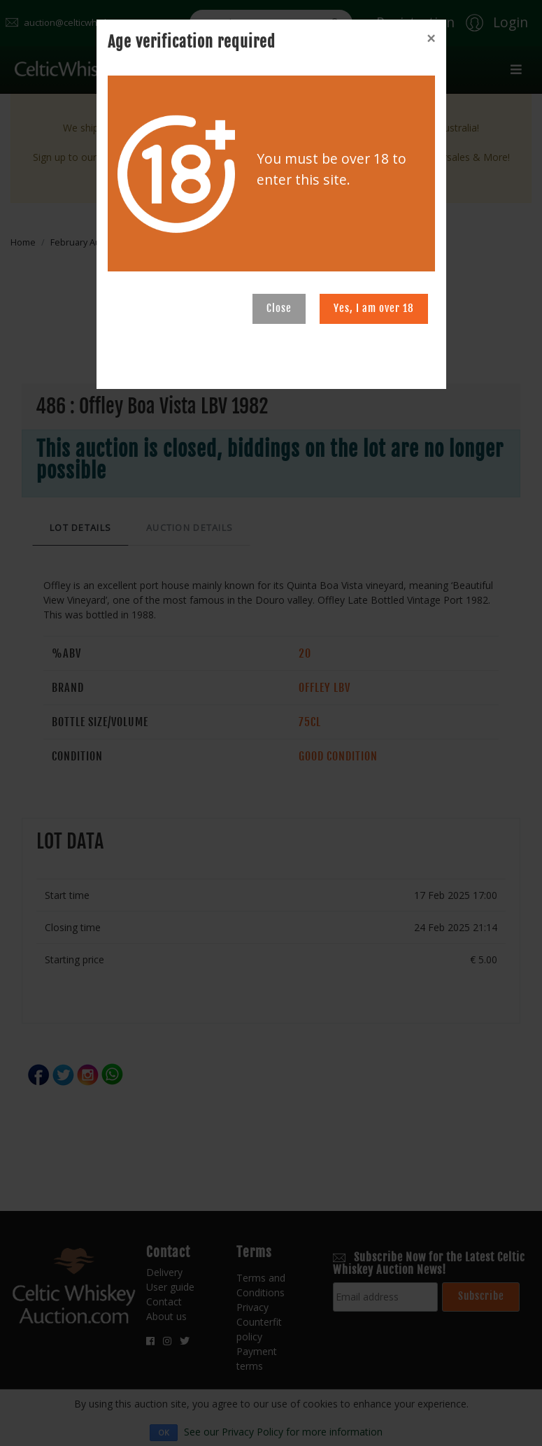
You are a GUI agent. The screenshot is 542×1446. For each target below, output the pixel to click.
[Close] (430, 38)
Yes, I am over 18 (374, 308)
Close (279, 308)
